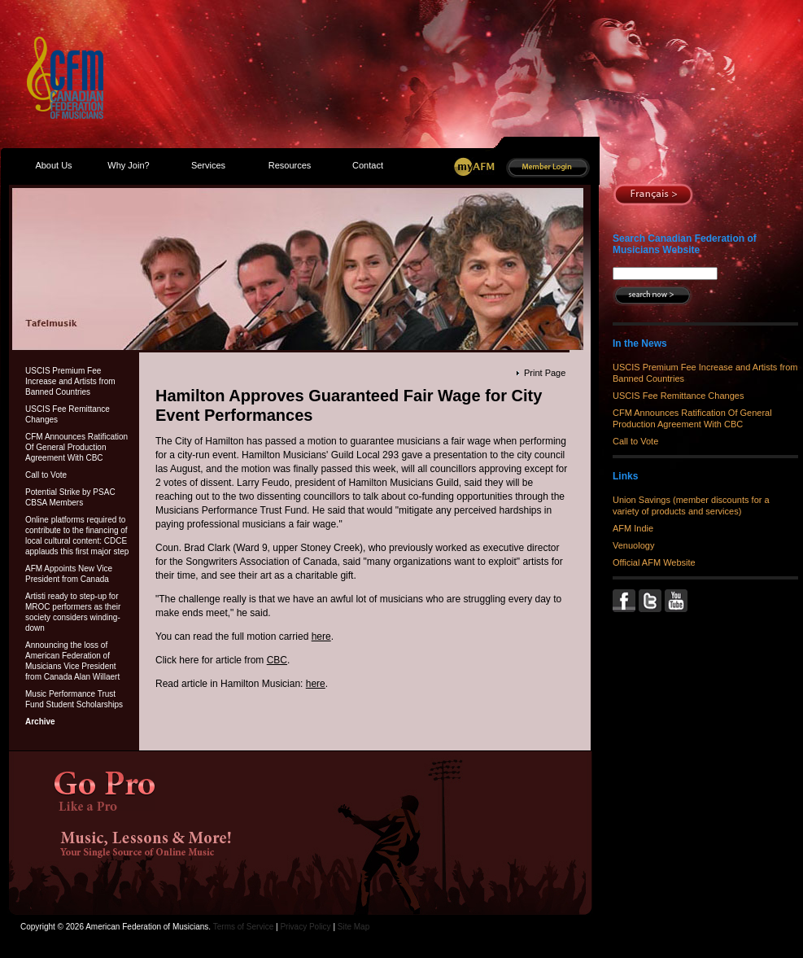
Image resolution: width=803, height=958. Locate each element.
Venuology (633, 545)
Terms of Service (243, 926)
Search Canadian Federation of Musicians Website (685, 244)
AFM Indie (633, 528)
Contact (367, 165)
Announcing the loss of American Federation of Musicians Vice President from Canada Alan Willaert (72, 661)
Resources (290, 165)
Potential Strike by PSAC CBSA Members (70, 497)
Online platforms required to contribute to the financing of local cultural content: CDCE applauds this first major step (77, 535)
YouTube (678, 600)
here (321, 636)
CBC (277, 660)
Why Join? (128, 165)
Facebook (626, 600)
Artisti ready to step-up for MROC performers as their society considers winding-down (72, 612)
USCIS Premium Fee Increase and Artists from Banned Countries (70, 381)
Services (208, 165)
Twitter (652, 600)
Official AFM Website (654, 562)
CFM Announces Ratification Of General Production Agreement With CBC (76, 447)
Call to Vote (46, 474)
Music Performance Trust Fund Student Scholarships (74, 699)
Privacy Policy (305, 926)
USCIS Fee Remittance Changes (67, 414)
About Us (53, 165)
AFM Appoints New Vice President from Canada (68, 574)
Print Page (544, 373)
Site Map (353, 926)
